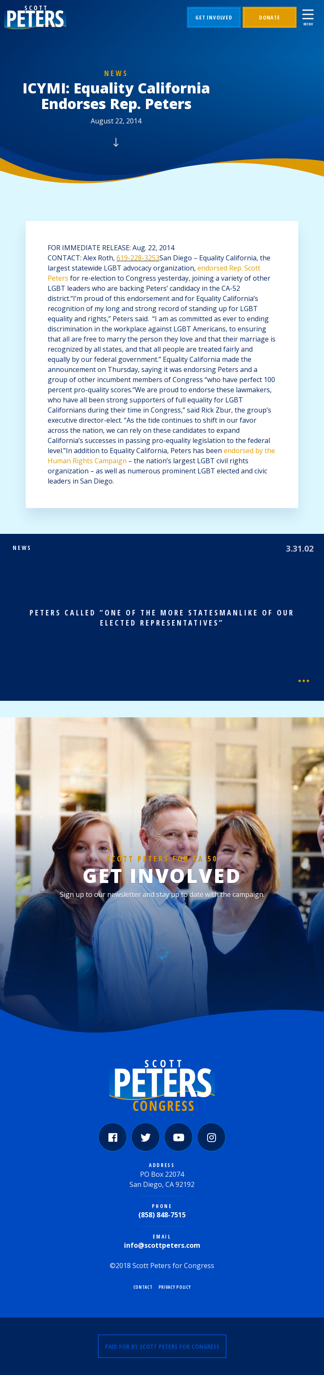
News (116, 73)
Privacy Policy (175, 1287)
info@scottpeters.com (162, 1245)
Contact (143, 1287)
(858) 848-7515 (162, 1214)
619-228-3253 (137, 257)
